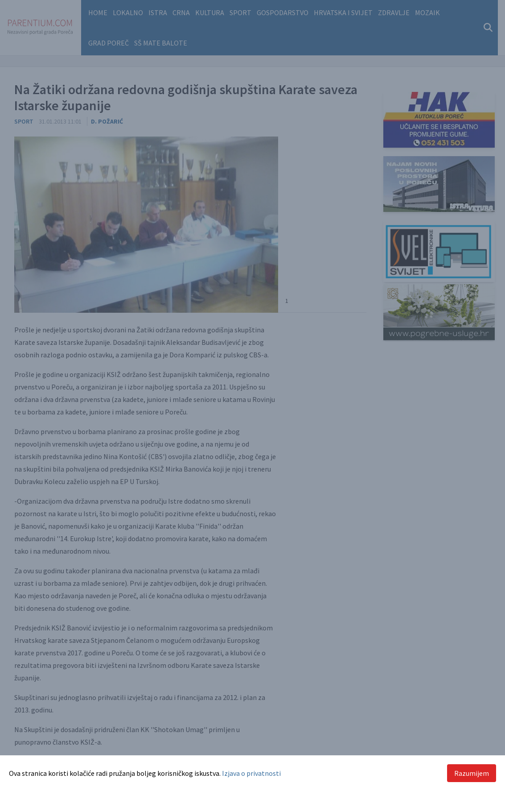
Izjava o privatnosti (251, 773)
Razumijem (471, 773)
